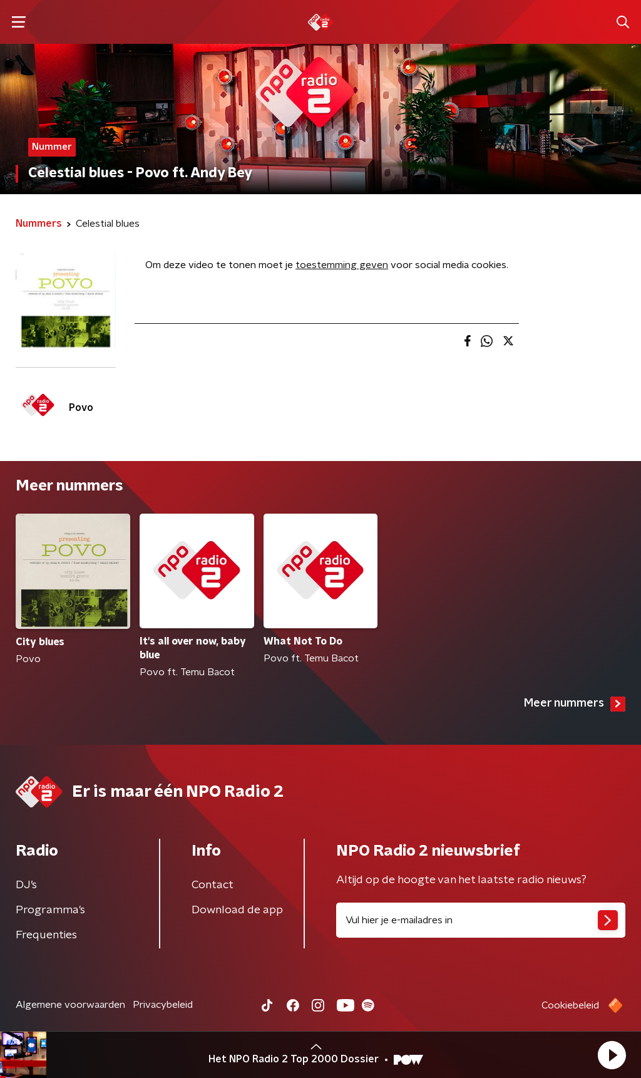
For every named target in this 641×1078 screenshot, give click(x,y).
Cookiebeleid (570, 1005)
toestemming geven (341, 265)
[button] (612, 1055)
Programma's (50, 910)
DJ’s (26, 885)
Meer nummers (574, 704)
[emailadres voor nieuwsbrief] (480, 920)
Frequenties (46, 935)
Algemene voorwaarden (70, 1005)
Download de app (237, 910)
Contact (212, 885)
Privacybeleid (163, 1005)
